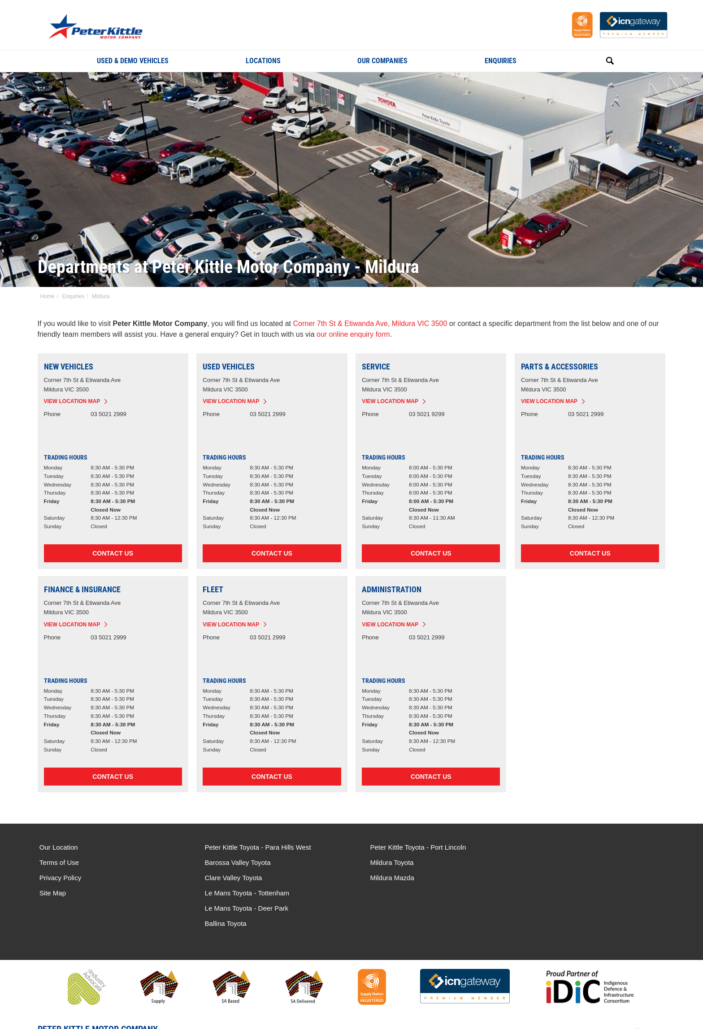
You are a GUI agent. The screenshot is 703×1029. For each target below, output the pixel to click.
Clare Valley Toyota (229, 878)
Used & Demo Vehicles (133, 60)
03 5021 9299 (427, 414)
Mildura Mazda (384, 878)
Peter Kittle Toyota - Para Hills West (254, 847)
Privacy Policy (60, 878)
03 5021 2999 (109, 414)
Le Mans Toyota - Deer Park (565, 863)
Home (46, 296)
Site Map (52, 893)
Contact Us (113, 553)
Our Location (58, 847)
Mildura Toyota (384, 863)
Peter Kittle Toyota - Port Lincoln (410, 847)
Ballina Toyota (544, 878)
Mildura (99, 296)
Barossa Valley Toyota (234, 863)
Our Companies (382, 60)
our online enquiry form (354, 334)
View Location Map (72, 402)
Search (600, 60)
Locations (263, 60)
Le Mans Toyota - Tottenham (566, 847)
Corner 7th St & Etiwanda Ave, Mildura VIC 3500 (370, 323)
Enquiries (500, 60)
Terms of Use (59, 863)
